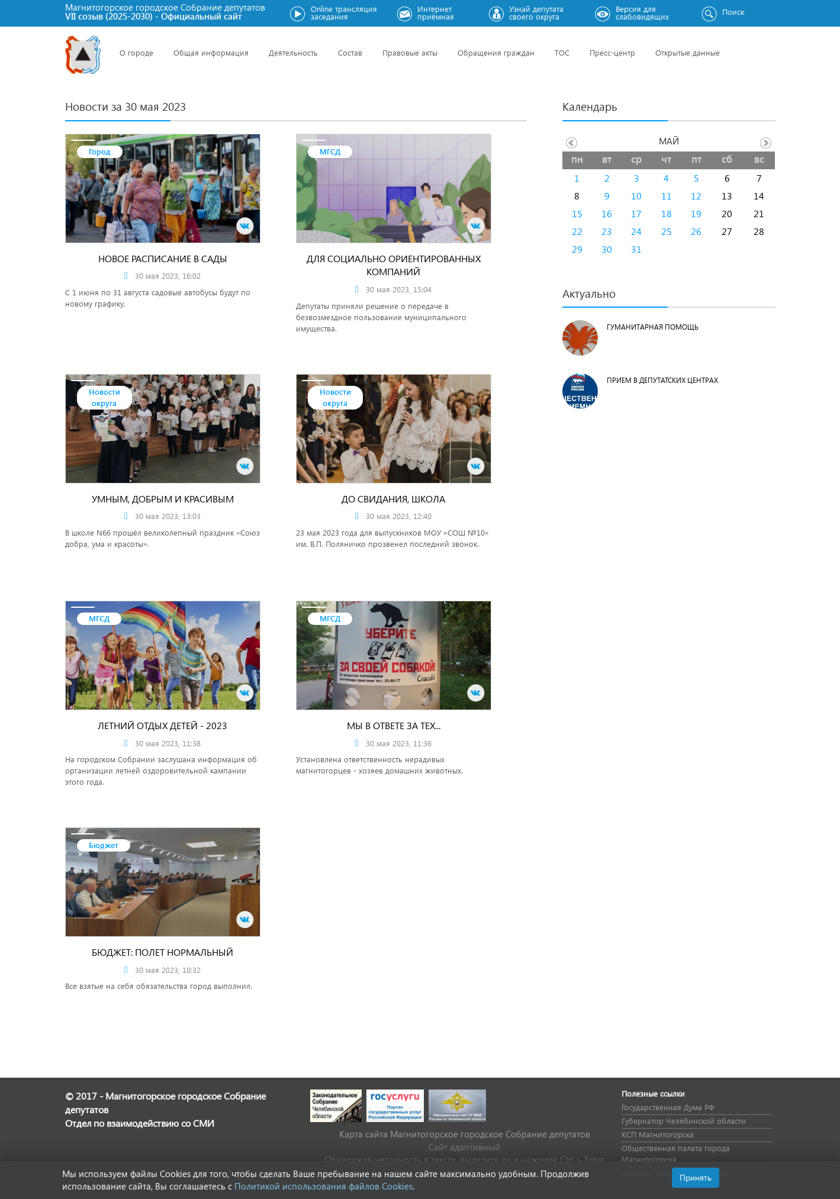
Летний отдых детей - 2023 (162, 725)
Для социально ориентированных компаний (394, 265)
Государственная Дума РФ (668, 1107)
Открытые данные (687, 52)
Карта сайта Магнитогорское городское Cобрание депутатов (464, 1134)
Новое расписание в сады (162, 258)
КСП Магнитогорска (658, 1134)
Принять (696, 1177)
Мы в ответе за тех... (393, 725)
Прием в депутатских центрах (662, 380)
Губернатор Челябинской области (684, 1121)
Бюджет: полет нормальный (162, 952)
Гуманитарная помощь (653, 327)
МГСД (330, 151)
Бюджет (103, 845)
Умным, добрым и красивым (163, 498)
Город (100, 151)
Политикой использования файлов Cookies (323, 1186)
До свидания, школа (393, 498)
